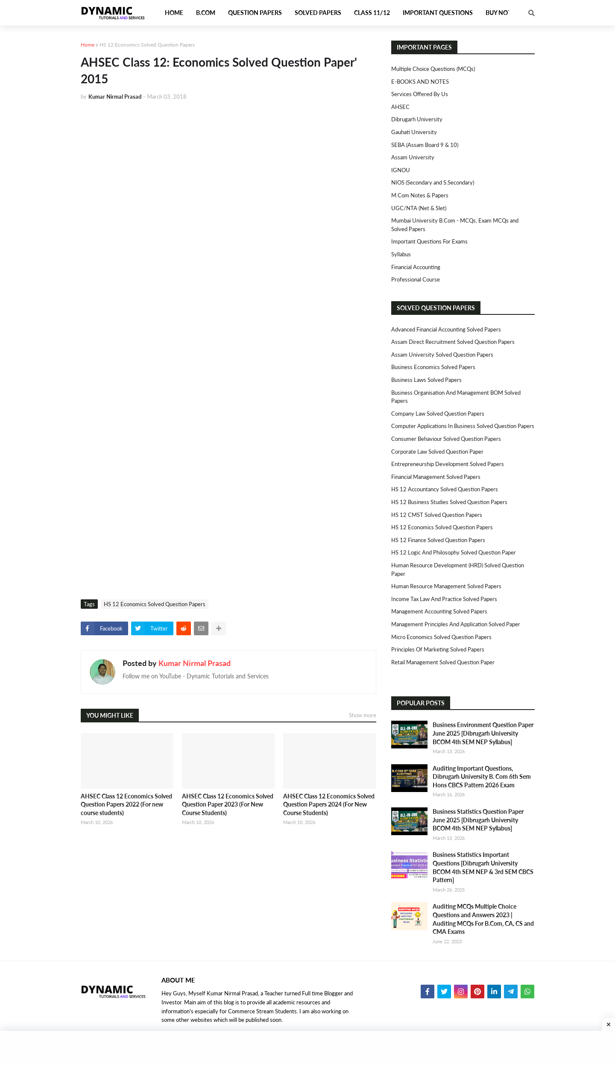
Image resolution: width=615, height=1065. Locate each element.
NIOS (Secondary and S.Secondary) (432, 182)
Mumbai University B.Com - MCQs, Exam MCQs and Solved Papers (454, 224)
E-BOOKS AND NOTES (420, 81)
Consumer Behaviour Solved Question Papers (446, 438)
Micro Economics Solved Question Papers (441, 637)
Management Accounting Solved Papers (439, 611)
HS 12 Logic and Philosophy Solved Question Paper (453, 552)
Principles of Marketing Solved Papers (437, 649)
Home (87, 44)
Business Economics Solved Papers (433, 367)
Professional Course (415, 279)
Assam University (412, 157)
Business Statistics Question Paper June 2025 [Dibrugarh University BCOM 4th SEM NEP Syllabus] (478, 820)
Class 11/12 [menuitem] (372, 12)
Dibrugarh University (416, 119)
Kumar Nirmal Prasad (194, 663)
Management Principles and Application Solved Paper (455, 624)
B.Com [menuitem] (205, 12)
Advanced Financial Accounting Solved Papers (446, 329)
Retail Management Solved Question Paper (443, 662)
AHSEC (400, 106)
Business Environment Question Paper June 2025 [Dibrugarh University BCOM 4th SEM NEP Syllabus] (483, 733)
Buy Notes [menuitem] (502, 12)
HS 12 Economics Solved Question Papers (147, 44)
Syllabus (401, 254)
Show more (362, 715)
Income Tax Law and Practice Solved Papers (444, 599)
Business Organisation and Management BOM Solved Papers (456, 397)
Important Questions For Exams (429, 241)
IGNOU (400, 170)
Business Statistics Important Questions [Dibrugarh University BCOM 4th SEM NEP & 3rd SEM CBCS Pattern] (483, 867)
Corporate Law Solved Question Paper (437, 451)
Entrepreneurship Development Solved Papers (447, 464)
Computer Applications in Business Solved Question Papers (462, 425)
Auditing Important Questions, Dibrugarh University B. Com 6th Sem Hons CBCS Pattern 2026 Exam (482, 777)
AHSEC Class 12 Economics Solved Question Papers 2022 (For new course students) (126, 804)
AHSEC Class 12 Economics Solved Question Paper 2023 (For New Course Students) (227, 804)
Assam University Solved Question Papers (442, 354)
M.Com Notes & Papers (419, 195)
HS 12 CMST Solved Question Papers (436, 514)
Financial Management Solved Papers (435, 476)
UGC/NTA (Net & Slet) (418, 208)
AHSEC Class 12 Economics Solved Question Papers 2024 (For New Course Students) (329, 804)
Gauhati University (414, 132)
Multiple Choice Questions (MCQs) (433, 68)
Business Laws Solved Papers (426, 379)
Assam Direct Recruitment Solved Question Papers (453, 341)
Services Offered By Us (419, 94)
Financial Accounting (415, 267)
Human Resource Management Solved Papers (446, 586)
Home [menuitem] (174, 12)
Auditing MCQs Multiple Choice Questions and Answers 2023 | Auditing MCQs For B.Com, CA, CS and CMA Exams (483, 919)
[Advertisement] (228, 172)
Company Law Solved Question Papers (437, 413)
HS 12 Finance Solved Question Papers (438, 540)
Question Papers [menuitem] (255, 12)
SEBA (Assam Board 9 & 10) (424, 144)
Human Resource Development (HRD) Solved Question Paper (457, 569)
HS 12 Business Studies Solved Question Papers (449, 502)
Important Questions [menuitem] (438, 12)
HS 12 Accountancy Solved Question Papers (444, 489)
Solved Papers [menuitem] (318, 12)
